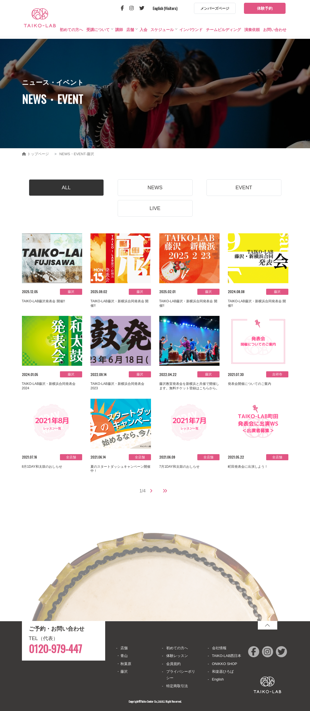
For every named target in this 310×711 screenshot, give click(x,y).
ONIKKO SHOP (224, 664)
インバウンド (191, 32)
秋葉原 (125, 664)
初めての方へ (71, 32)
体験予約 (265, 8)
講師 (119, 32)
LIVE (155, 208)
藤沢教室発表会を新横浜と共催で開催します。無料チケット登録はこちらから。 (189, 386)
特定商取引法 (177, 686)
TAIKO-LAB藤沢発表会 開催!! (43, 301)
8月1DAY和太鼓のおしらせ (42, 467)
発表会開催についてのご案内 (249, 384)
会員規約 (173, 664)
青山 (124, 656)
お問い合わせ (274, 32)
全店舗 (71, 457)
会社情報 (219, 648)
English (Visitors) (165, 8)
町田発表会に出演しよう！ (248, 467)
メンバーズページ (214, 8)
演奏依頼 (252, 32)
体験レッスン (177, 656)
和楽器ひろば (223, 671)
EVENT (243, 187)
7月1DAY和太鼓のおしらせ (179, 467)
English (218, 679)
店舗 (130, 32)
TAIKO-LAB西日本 (226, 656)
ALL (66, 187)
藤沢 (71, 291)
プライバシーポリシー (180, 674)
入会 (143, 32)
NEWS (155, 187)
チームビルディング (223, 32)
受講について (98, 32)
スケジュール (162, 32)
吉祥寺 (277, 374)
